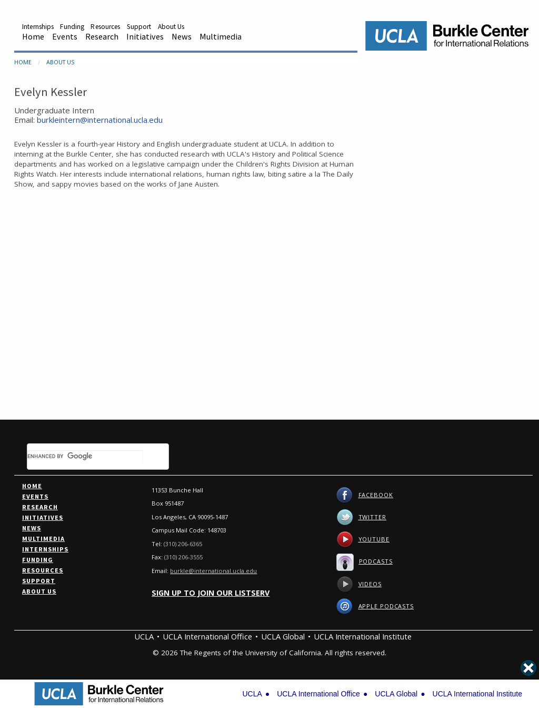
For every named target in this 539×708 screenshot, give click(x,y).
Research (101, 36)
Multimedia (220, 36)
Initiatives (145, 36)
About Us (171, 26)
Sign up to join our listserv (211, 592)
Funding (72, 26)
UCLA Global (283, 636)
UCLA (144, 636)
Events (64, 36)
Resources (105, 26)
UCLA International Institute (363, 636)
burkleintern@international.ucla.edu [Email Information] (100, 119)
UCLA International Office (207, 636)
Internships (38, 26)
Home (33, 36)
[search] (85, 456)
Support (139, 26)
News (182, 36)
